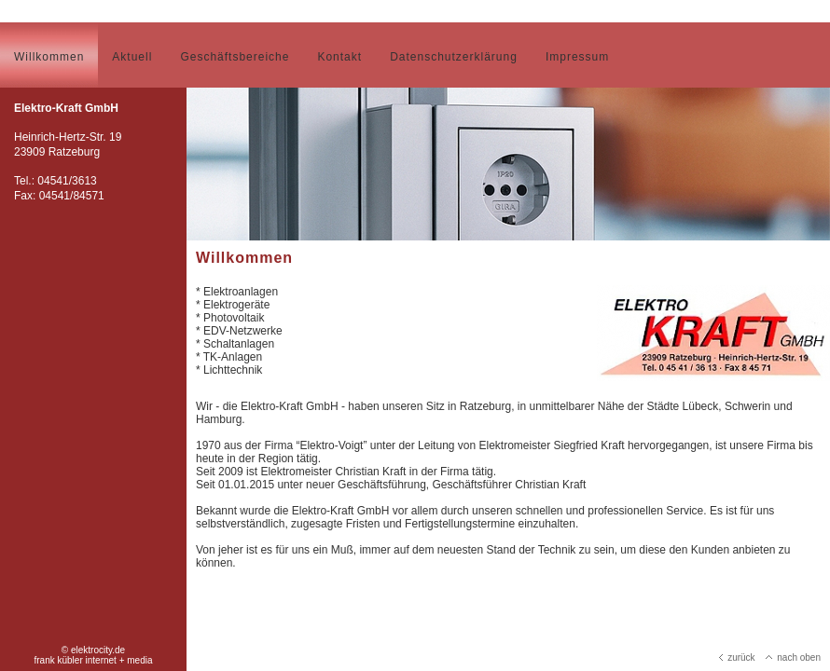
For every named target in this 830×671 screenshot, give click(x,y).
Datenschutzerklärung (454, 56)
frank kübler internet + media (93, 660)
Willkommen (49, 56)
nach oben (793, 657)
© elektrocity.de (93, 650)
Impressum (577, 56)
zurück (736, 657)
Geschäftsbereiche (234, 56)
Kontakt (339, 56)
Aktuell (132, 56)
